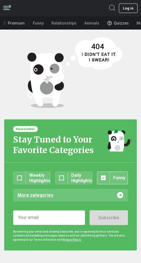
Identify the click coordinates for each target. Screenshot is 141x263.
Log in (128, 8)
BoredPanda (32, 8)
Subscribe (108, 217)
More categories (35, 195)
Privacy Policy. (71, 239)
